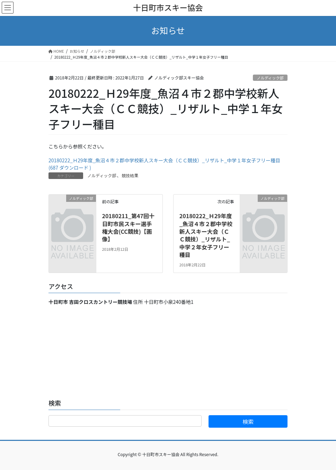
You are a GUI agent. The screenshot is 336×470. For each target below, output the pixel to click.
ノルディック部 (270, 77)
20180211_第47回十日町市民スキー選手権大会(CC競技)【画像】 (128, 227)
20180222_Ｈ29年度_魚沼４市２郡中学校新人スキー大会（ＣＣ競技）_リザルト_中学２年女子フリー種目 (205, 235)
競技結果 (130, 175)
